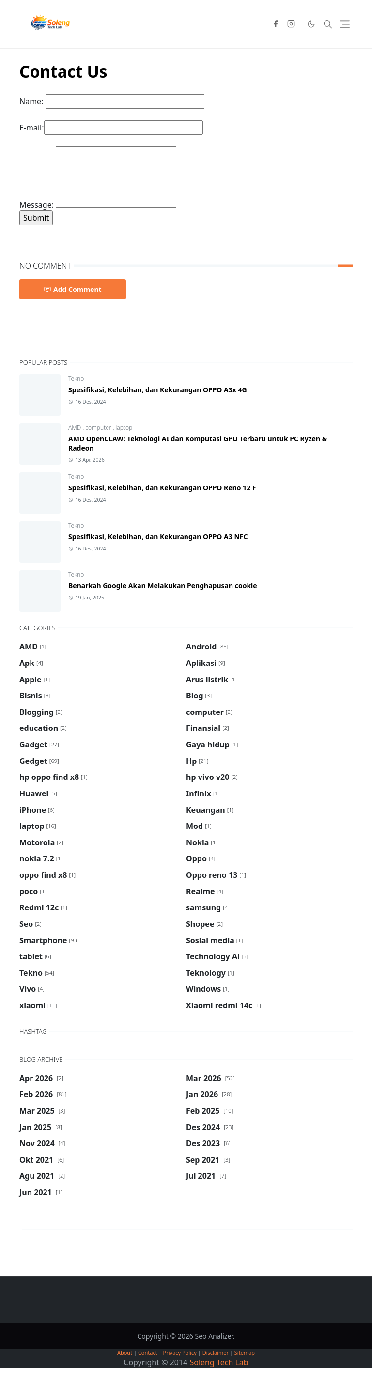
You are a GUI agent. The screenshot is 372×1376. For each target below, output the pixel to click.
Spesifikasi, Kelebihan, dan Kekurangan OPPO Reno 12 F (162, 487)
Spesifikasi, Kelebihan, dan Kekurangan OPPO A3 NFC (158, 536)
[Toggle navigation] (345, 24)
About (124, 1352)
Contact (147, 1352)
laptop (123, 427)
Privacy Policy (180, 1352)
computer (98, 427)
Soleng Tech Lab (218, 1362)
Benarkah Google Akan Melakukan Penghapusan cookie (162, 585)
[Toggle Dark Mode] (311, 24)
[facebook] (275, 24)
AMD (75, 427)
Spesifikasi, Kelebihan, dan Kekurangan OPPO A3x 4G (157, 389)
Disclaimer (215, 1352)
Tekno (76, 378)
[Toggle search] (328, 24)
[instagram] (291, 24)
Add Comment (73, 289)
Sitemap (244, 1352)
